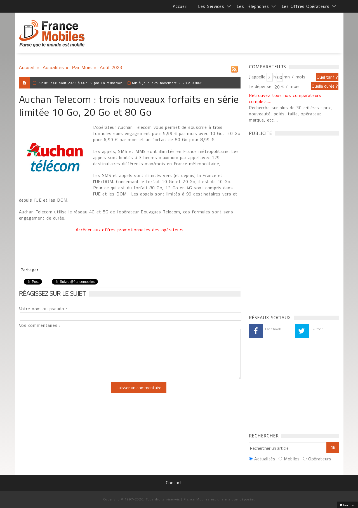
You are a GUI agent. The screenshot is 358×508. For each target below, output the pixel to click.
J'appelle (257, 77)
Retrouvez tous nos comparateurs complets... (285, 98)
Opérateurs (319, 458)
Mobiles (292, 458)
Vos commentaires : (39, 325)
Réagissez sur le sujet (52, 293)
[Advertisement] (237, 35)
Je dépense (261, 86)
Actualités (53, 67)
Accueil (180, 6)
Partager (29, 269)
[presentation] (65, 393)
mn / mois (294, 77)
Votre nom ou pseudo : (43, 309)
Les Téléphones (253, 6)
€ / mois (290, 86)
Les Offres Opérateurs (305, 6)
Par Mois (82, 67)
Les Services (211, 6)
